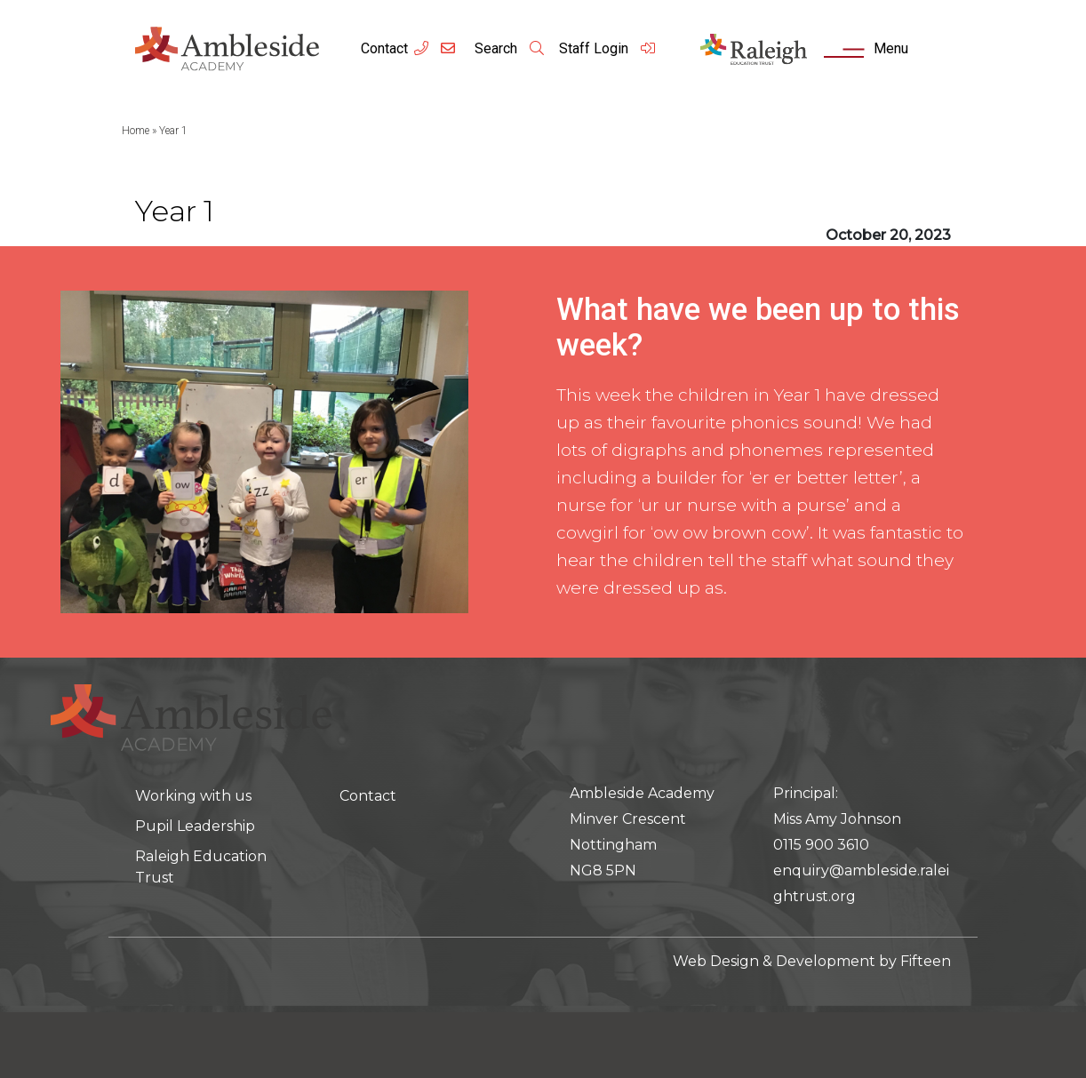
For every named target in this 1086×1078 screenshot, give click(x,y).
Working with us (193, 795)
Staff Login (608, 48)
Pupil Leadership (195, 826)
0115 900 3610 (821, 844)
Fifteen (925, 961)
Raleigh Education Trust (201, 867)
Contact (384, 48)
